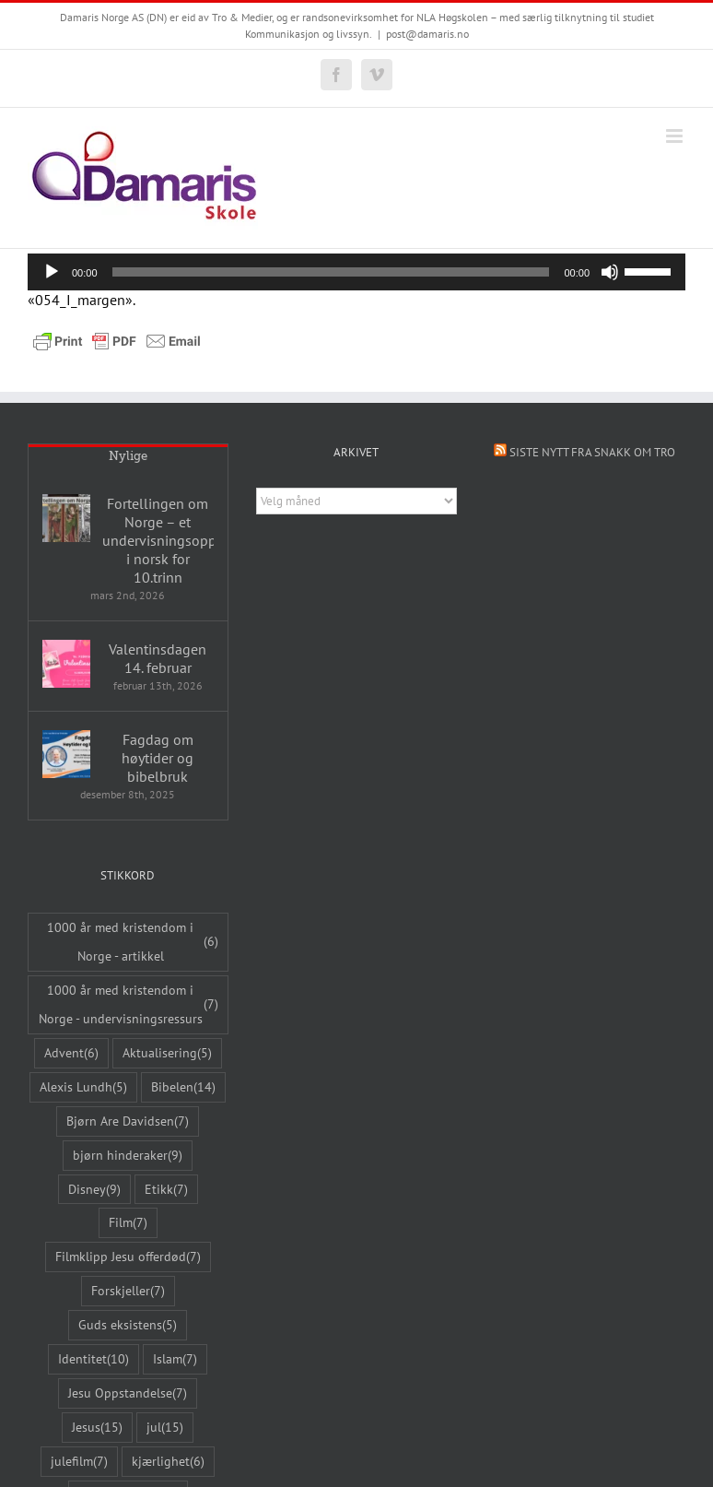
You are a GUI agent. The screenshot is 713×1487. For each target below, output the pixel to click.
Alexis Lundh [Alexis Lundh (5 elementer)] (83, 1087)
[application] (356, 272)
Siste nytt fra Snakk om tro (592, 452)
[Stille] (610, 272)
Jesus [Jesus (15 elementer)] (97, 1427)
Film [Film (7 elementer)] (128, 1223)
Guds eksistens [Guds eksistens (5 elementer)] (127, 1325)
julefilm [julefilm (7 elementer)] (79, 1461)
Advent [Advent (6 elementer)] (71, 1053)
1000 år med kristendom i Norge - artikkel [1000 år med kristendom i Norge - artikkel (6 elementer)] (132, 941)
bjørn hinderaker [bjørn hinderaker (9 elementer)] (127, 1155)
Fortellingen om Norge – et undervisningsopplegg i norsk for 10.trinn (158, 540)
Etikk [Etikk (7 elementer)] (166, 1189)
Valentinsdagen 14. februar (157, 658)
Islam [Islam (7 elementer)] (175, 1359)
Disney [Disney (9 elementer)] (94, 1189)
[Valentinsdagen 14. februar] (66, 664)
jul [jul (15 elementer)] (164, 1427)
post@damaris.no (427, 34)
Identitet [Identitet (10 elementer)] (93, 1359)
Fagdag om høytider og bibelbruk (157, 757)
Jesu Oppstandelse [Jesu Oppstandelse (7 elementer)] (127, 1393)
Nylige (128, 456)
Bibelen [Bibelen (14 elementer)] (183, 1087)
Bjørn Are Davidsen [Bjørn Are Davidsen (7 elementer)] (127, 1121)
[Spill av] (51, 272)
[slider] (331, 272)
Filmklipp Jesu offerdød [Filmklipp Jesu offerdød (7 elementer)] (128, 1257)
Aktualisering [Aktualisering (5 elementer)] (167, 1053)
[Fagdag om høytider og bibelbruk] (66, 754)
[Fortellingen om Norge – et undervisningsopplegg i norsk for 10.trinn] (66, 518)
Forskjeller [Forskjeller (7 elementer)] (128, 1291)
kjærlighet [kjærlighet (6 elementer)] (168, 1461)
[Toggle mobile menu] (675, 136)
